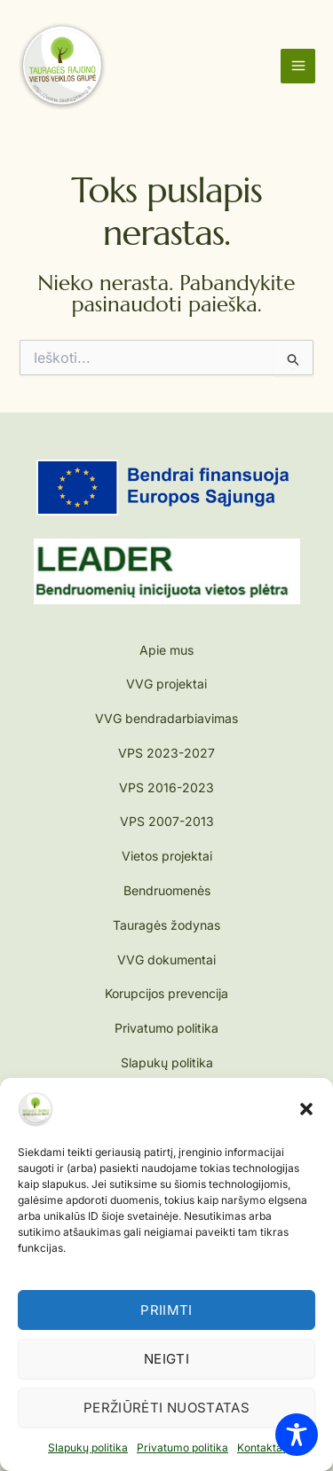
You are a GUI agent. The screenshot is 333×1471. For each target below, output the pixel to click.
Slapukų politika (88, 1447)
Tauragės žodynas (166, 924)
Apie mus (166, 649)
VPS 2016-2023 (166, 787)
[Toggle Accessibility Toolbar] (297, 1435)
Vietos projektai (167, 855)
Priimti (166, 1310)
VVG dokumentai (166, 959)
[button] (306, 1109)
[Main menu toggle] (298, 66)
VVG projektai (166, 683)
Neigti (166, 1358)
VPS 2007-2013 (167, 821)
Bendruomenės (166, 890)
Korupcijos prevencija (166, 993)
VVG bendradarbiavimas (166, 718)
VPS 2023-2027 (166, 752)
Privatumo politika (182, 1447)
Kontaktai (261, 1447)
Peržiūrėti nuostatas (166, 1407)
